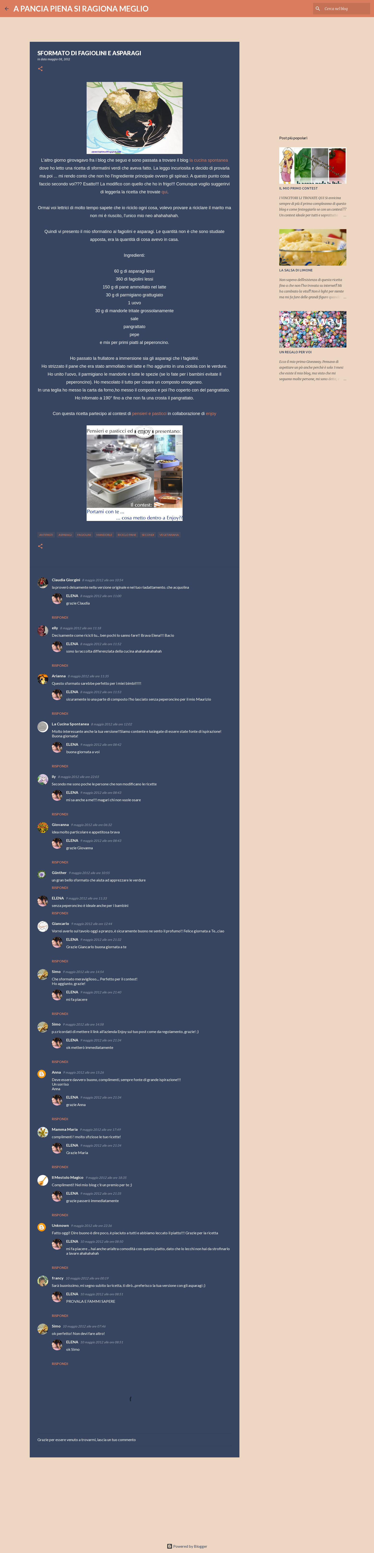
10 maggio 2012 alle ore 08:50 (101, 1241)
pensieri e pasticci (149, 413)
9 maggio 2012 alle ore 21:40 (100, 992)
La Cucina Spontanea (70, 723)
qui (164, 192)
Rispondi (60, 617)
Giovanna (60, 824)
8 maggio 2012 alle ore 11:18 (80, 628)
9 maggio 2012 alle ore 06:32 (91, 825)
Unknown (60, 1225)
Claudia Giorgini (66, 579)
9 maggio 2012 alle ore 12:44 (91, 924)
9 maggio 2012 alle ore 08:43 (100, 793)
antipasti (46, 535)
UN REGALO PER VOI (295, 352)
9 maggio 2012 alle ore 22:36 (91, 1226)
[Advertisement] (134, 1498)
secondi (148, 535)
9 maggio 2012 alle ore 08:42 (100, 744)
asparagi (65, 535)
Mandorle (104, 535)
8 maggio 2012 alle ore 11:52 (100, 644)
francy (58, 1278)
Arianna (59, 675)
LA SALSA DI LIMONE (296, 270)
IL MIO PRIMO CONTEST (298, 188)
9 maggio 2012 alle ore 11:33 (86, 898)
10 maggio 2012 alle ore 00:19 (86, 1278)
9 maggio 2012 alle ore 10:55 (89, 873)
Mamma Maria (65, 1129)
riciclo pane (127, 535)
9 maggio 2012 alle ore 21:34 (100, 1040)
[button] (40, 69)
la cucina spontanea (209, 160)
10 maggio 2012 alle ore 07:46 (84, 1326)
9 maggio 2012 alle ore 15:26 (83, 1072)
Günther (59, 872)
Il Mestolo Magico (67, 1177)
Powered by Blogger (187, 1546)
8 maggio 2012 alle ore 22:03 (78, 777)
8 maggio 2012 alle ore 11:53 (100, 692)
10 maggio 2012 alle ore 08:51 (101, 1294)
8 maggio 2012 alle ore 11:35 (88, 676)
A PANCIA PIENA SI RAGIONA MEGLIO (80, 8)
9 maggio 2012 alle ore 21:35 (100, 1193)
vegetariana (169, 535)
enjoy (211, 413)
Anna (56, 1072)
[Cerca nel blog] (345, 8)
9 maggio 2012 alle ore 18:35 (105, 1178)
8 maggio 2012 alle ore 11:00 (100, 596)
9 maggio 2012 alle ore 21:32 (100, 940)
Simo (56, 971)
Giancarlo (60, 923)
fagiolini (84, 535)
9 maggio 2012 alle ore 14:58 (83, 1024)
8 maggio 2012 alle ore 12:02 (111, 724)
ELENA (72, 595)
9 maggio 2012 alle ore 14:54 (83, 972)
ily (54, 776)
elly (55, 627)
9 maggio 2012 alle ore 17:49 (100, 1129)
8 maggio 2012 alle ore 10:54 (102, 580)
